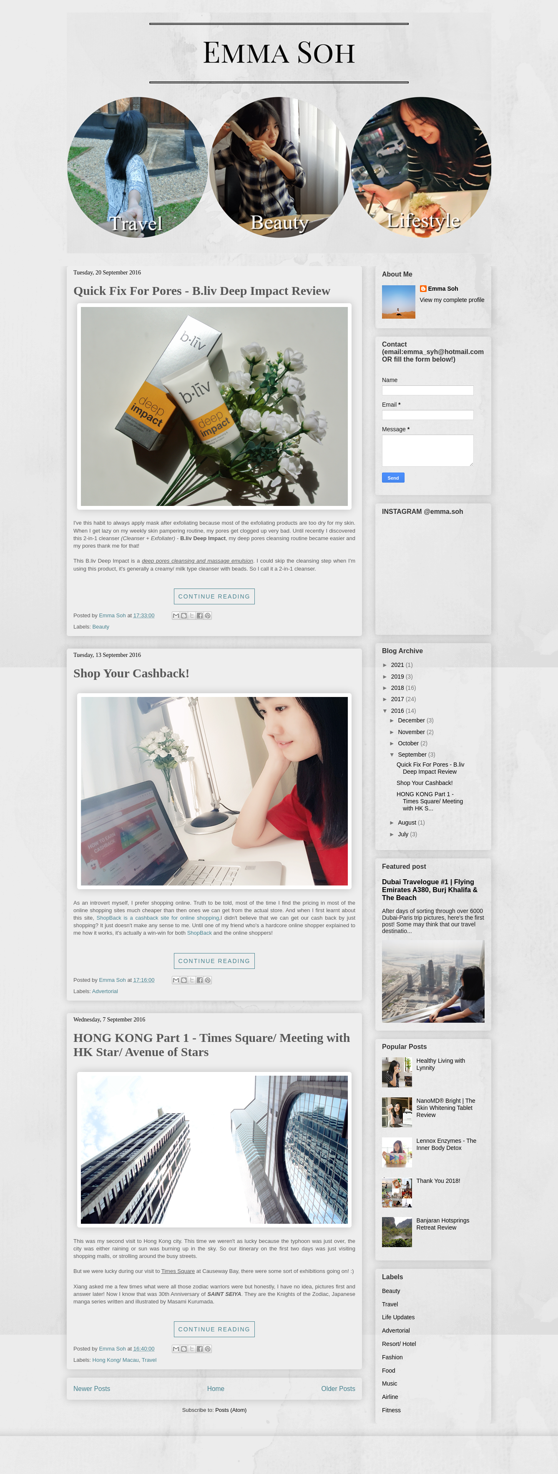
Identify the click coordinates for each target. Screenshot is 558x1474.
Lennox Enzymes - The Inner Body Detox (447, 1144)
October (409, 743)
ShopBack (199, 933)
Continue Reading (214, 596)
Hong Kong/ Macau (116, 1360)
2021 (398, 665)
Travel (149, 1360)
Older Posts (338, 1388)
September (413, 754)
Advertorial (105, 991)
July (404, 834)
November (412, 732)
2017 (398, 699)
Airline (390, 1397)
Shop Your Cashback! (131, 673)
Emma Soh (443, 288)
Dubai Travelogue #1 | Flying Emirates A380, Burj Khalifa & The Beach (430, 889)
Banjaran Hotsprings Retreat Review (443, 1224)
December (412, 720)
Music (389, 1383)
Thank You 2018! (438, 1180)
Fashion (392, 1357)
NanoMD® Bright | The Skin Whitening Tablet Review (446, 1107)
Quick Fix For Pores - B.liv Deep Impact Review (201, 290)
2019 (398, 676)
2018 (398, 687)
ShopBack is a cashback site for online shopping (158, 918)
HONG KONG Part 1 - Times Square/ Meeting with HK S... (430, 801)
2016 (398, 710)
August (407, 822)
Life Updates (398, 1317)
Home (216, 1388)
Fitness (391, 1410)
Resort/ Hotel (399, 1344)
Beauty (101, 627)
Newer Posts (91, 1388)
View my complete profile (452, 300)
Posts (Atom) (230, 1410)
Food (388, 1370)
